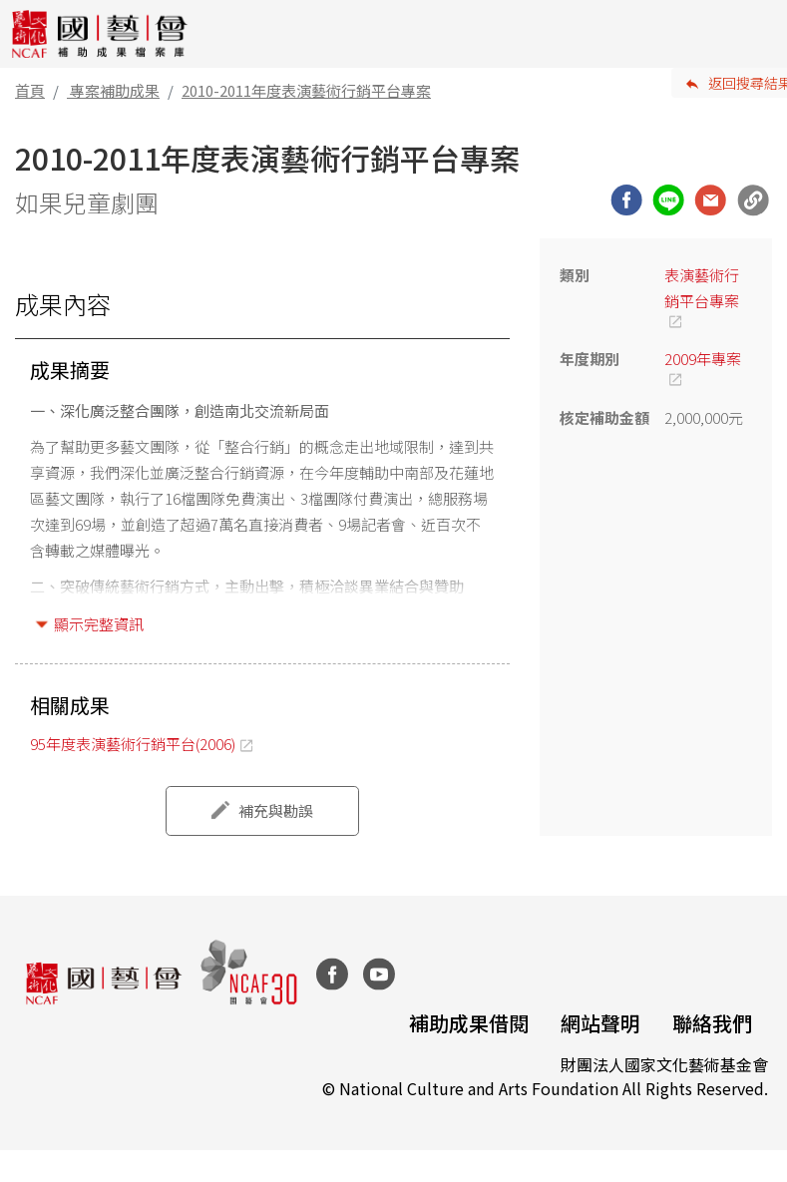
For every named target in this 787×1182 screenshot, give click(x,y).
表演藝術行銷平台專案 (701, 287)
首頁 (30, 90)
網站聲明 (600, 1022)
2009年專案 (702, 358)
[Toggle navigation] (757, 34)
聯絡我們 (712, 1022)
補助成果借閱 (469, 1022)
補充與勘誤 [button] (275, 810)
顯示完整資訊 (99, 623)
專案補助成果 (115, 90)
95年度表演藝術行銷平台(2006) (132, 743)
